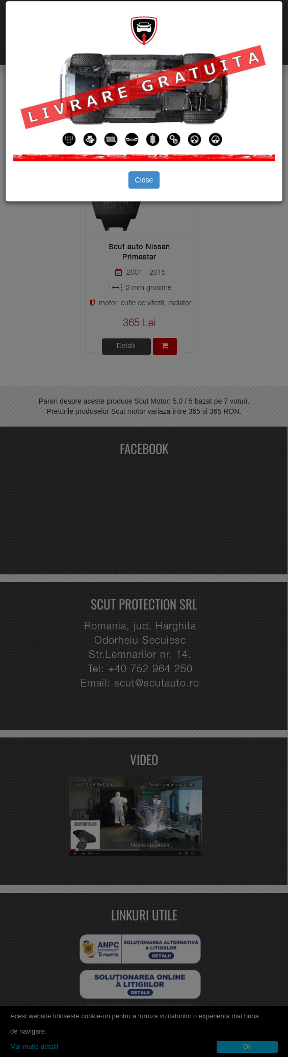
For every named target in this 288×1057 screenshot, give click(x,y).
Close (144, 180)
